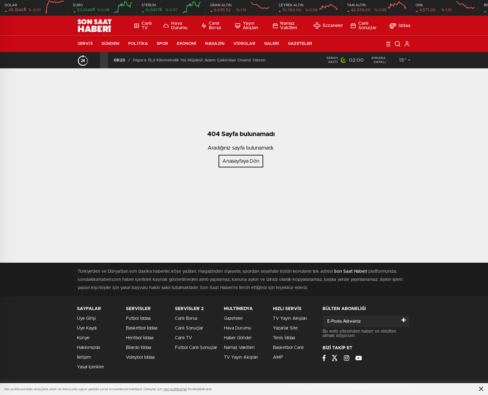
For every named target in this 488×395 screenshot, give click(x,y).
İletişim (84, 357)
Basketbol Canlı (288, 347)
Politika (138, 44)
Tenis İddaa (284, 338)
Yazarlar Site (285, 328)
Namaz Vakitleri (285, 25)
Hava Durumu (175, 25)
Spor (162, 44)
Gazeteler (300, 44)
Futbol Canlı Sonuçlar (196, 347)
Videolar (244, 44)
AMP (278, 357)
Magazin (215, 44)
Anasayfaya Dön (240, 161)
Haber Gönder (238, 338)
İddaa (400, 26)
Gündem (110, 44)
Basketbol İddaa (141, 328)
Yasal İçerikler (90, 367)
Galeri (271, 44)
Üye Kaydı (87, 328)
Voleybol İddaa (140, 357)
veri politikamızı (175, 389)
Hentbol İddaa (139, 338)
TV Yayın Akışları (241, 357)
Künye (83, 338)
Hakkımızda (88, 347)
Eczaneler (328, 25)
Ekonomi (186, 44)
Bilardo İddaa (138, 347)
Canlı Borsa (211, 25)
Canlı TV (143, 25)
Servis (85, 44)
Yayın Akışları (246, 25)
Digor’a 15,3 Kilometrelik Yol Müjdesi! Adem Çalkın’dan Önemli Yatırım (199, 60)
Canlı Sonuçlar (364, 25)
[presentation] (96, 60)
